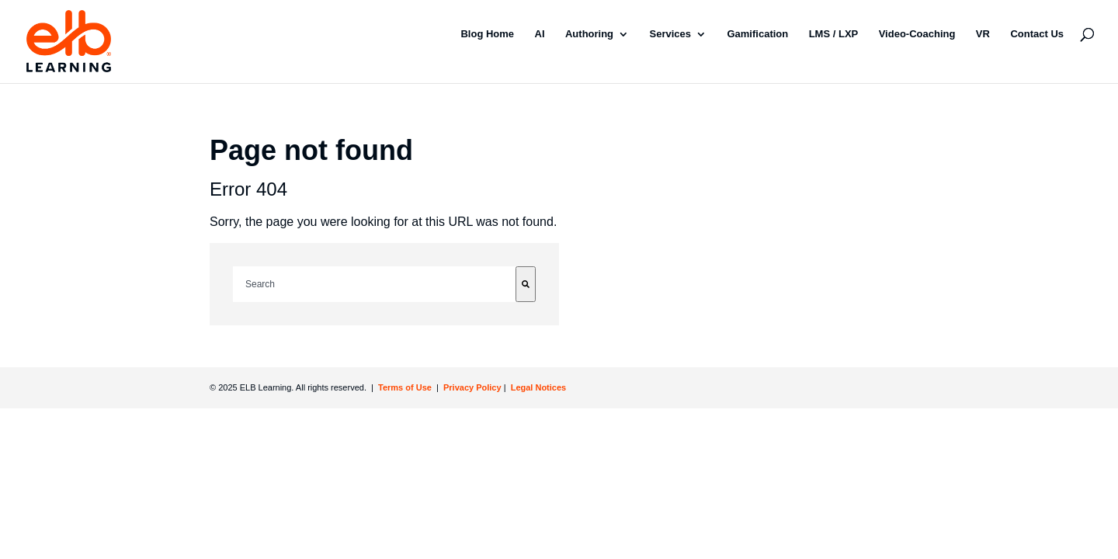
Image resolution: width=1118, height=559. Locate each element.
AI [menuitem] (540, 34)
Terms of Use (404, 387)
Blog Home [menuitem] (487, 34)
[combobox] (374, 284)
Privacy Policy (473, 387)
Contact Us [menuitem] (1037, 34)
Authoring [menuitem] (589, 34)
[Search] (526, 284)
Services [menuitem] (671, 34)
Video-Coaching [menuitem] (917, 34)
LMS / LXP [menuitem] (834, 34)
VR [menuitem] (983, 34)
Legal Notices (539, 387)
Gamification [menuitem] (757, 34)
